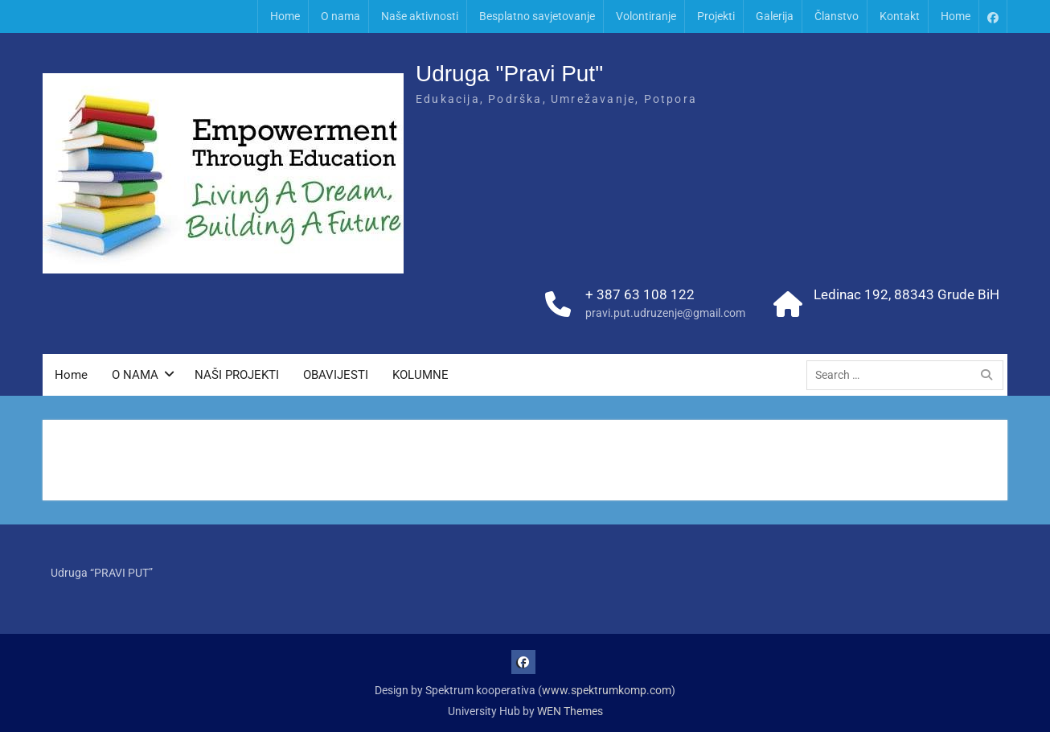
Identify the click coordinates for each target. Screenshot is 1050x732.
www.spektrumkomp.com (606, 690)
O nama (340, 16)
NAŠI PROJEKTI (237, 375)
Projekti (716, 16)
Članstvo (836, 16)
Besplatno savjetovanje (537, 16)
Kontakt (900, 16)
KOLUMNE (420, 375)
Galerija (775, 16)
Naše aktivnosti (419, 16)
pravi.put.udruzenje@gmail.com (665, 312)
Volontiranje (646, 16)
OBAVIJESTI (335, 375)
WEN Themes (570, 711)
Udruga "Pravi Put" (509, 73)
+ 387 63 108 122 (640, 294)
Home (285, 16)
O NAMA (135, 375)
